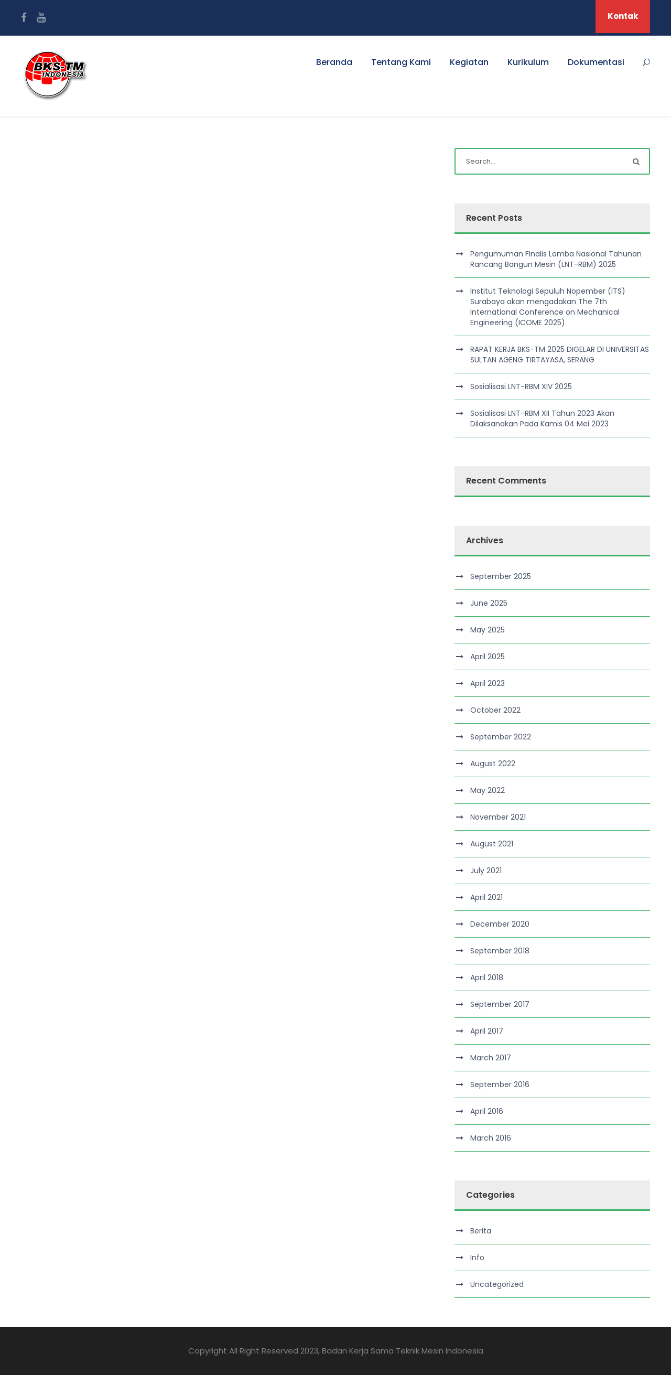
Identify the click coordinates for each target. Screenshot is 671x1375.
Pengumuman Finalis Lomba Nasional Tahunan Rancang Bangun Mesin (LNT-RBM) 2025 (556, 259)
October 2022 (495, 710)
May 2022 (487, 790)
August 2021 (491, 844)
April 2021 (486, 897)
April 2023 (487, 683)
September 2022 (500, 737)
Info (477, 1257)
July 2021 (486, 870)
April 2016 (486, 1111)
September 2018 (499, 951)
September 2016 (499, 1084)
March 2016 (490, 1138)
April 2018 (486, 977)
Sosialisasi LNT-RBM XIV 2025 (521, 386)
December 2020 (499, 924)
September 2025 (500, 576)
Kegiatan (469, 62)
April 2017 (486, 1031)
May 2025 (487, 630)
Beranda (334, 62)
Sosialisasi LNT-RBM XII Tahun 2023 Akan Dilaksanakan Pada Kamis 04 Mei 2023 (542, 418)
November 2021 (498, 817)
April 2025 (487, 656)
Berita (480, 1231)
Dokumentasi (596, 62)
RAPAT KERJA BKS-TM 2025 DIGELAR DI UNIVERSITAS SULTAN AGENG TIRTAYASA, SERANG (559, 354)
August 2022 (492, 763)
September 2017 (499, 1004)
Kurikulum (528, 62)
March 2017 (490, 1057)
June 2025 (488, 603)
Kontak (623, 16)
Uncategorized (497, 1284)
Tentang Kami (401, 62)
